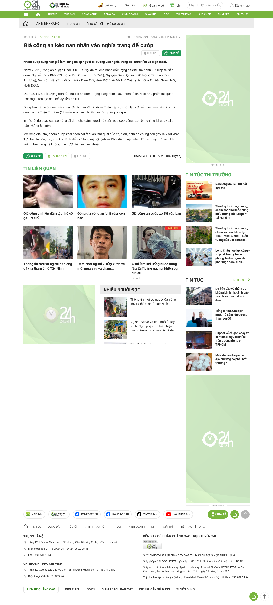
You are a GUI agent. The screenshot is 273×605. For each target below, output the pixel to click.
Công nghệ (89, 14)
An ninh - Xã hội (48, 23)
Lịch (176, 5)
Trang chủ (29, 36)
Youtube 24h (178, 514)
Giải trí (168, 526)
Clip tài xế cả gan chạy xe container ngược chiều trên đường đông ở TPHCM (232, 338)
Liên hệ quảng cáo (41, 589)
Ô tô (166, 14)
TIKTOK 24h (147, 514)
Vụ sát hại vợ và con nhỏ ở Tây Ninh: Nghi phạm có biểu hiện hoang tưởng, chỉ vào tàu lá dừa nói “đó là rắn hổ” (153, 326)
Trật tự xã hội (93, 23)
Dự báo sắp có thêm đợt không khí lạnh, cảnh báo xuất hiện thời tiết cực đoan (232, 294)
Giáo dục (151, 14)
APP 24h (34, 514)
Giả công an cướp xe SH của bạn (156, 213)
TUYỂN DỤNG (185, 589)
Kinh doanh (130, 14)
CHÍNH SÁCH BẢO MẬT (117, 589)
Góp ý (91, 589)
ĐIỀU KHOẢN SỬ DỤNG (154, 589)
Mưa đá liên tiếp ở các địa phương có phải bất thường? (231, 359)
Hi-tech (117, 526)
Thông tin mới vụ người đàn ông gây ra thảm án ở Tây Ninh (47, 266)
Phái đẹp (223, 14)
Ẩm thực (242, 14)
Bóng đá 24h (117, 514)
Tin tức (52, 14)
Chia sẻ (174, 53)
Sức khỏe (204, 14)
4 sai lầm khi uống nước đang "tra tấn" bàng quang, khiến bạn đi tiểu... (155, 268)
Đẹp (154, 526)
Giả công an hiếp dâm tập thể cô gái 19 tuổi (48, 215)
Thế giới (69, 14)
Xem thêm (239, 279)
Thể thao (186, 526)
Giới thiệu (72, 589)
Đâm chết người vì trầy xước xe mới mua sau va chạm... (101, 266)
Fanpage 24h (86, 514)
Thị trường (183, 14)
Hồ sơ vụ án (116, 23)
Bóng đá (109, 14)
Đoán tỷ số (153, 5)
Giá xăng (131, 5)
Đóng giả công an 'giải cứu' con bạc (101, 215)
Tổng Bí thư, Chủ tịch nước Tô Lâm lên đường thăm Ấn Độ (231, 314)
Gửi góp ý (57, 156)
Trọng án (73, 23)
